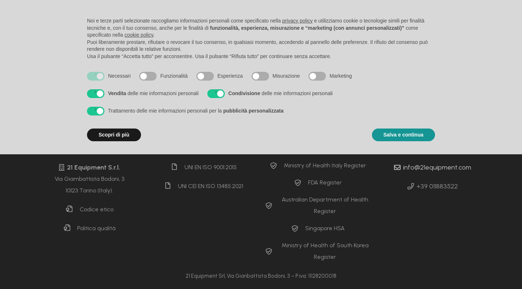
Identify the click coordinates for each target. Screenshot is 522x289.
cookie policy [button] (139, 35)
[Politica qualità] (70, 228)
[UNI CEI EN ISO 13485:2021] (171, 186)
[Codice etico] (72, 209)
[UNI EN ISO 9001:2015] (178, 167)
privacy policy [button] (297, 21)
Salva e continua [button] (403, 135)
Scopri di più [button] (114, 135)
